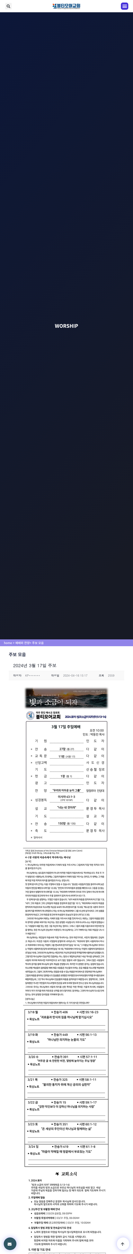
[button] (8, 6)
